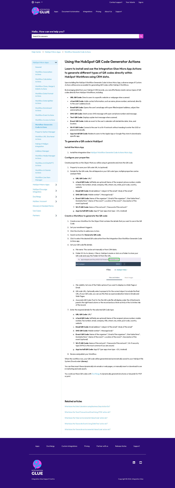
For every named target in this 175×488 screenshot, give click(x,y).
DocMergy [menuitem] (37, 196)
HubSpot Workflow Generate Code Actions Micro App (111, 152)
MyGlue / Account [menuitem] (40, 201)
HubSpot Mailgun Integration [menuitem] (41, 145)
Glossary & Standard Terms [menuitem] (43, 206)
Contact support (115, 2)
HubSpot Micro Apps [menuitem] (41, 62)
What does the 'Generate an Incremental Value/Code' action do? (87, 429)
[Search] (141, 36)
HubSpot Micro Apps (53, 52)
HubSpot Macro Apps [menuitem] (41, 184)
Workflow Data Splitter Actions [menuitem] (44, 102)
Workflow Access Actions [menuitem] (45, 120)
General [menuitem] (38, 67)
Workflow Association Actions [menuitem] (43, 73)
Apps (56, 11)
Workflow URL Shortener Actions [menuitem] (45, 137)
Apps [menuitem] (37, 446)
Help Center (36, 52)
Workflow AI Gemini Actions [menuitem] (43, 171)
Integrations (87, 11)
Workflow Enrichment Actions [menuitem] (43, 109)
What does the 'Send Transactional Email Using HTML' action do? (87, 412)
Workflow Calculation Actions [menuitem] (43, 80)
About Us (108, 11)
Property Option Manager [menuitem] (45, 132)
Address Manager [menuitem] (42, 151)
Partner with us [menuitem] (102, 446)
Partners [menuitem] (36, 215)
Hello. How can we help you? (48, 31)
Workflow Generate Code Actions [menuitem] (43, 125)
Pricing (98, 11)
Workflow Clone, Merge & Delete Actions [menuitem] (45, 87)
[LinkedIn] (134, 462)
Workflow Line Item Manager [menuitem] (42, 178)
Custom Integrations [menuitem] (69, 446)
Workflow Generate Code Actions (78, 52)
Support (119, 11)
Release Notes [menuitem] (120, 446)
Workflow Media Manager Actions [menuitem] (45, 157)
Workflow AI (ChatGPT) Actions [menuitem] (44, 164)
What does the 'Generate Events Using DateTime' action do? (86, 424)
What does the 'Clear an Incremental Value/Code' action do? (86, 418)
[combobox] (85, 36)
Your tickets (130, 2)
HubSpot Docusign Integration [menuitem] (40, 190)
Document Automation (70, 11)
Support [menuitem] (136, 446)
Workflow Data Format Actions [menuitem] (44, 94)
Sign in (141, 2)
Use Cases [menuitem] (37, 211)
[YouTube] (140, 462)
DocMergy (96, 374)
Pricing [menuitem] (87, 446)
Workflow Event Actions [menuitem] (44, 115)
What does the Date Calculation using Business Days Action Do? (87, 406)
